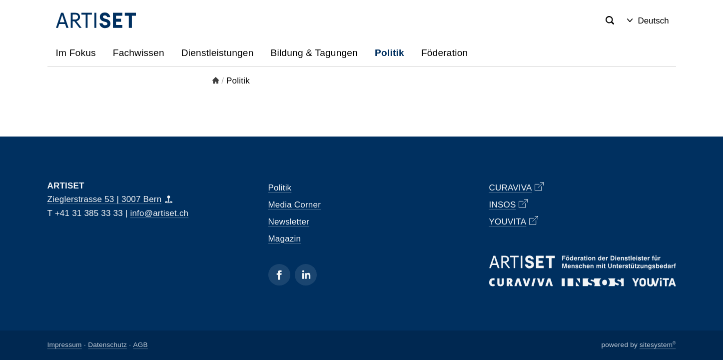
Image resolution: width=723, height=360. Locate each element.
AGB (140, 345)
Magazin (284, 239)
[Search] (610, 21)
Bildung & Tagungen (314, 53)
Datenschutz (107, 345)
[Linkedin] (306, 275)
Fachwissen (138, 53)
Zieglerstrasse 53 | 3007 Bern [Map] (110, 199)
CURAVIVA (516, 187)
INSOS (508, 204)
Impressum (64, 345)
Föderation (444, 53)
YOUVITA (513, 221)
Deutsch (648, 21)
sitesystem (658, 345)
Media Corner (294, 205)
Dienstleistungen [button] (217, 53)
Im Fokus (76, 53)
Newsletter (288, 221)
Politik (389, 53)
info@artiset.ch (159, 213)
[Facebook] (279, 275)
